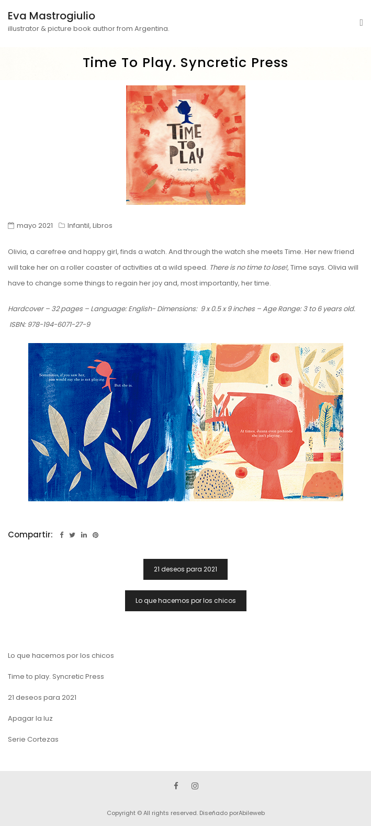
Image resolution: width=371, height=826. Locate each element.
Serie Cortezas (33, 739)
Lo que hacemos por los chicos (186, 600)
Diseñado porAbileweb (232, 813)
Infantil (78, 225)
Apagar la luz (30, 718)
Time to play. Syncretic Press (56, 676)
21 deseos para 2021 (185, 569)
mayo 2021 (35, 225)
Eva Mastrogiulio (51, 15)
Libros (103, 225)
